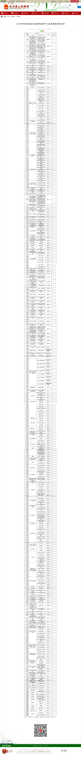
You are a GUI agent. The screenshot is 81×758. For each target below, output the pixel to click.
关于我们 (60, 1)
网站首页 (6, 13)
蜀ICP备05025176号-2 (35, 751)
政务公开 (36, 13)
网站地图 (35, 745)
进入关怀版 (75, 1)
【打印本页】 (3, 741)
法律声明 (66, 1)
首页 (8, 16)
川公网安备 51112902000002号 (46, 751)
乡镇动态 (18, 16)
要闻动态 (26, 13)
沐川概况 (16, 13)
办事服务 (46, 13)
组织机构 (66, 13)
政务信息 (13, 16)
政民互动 (56, 13)
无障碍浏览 (53, 1)
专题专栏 (76, 13)
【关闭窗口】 (9, 741)
